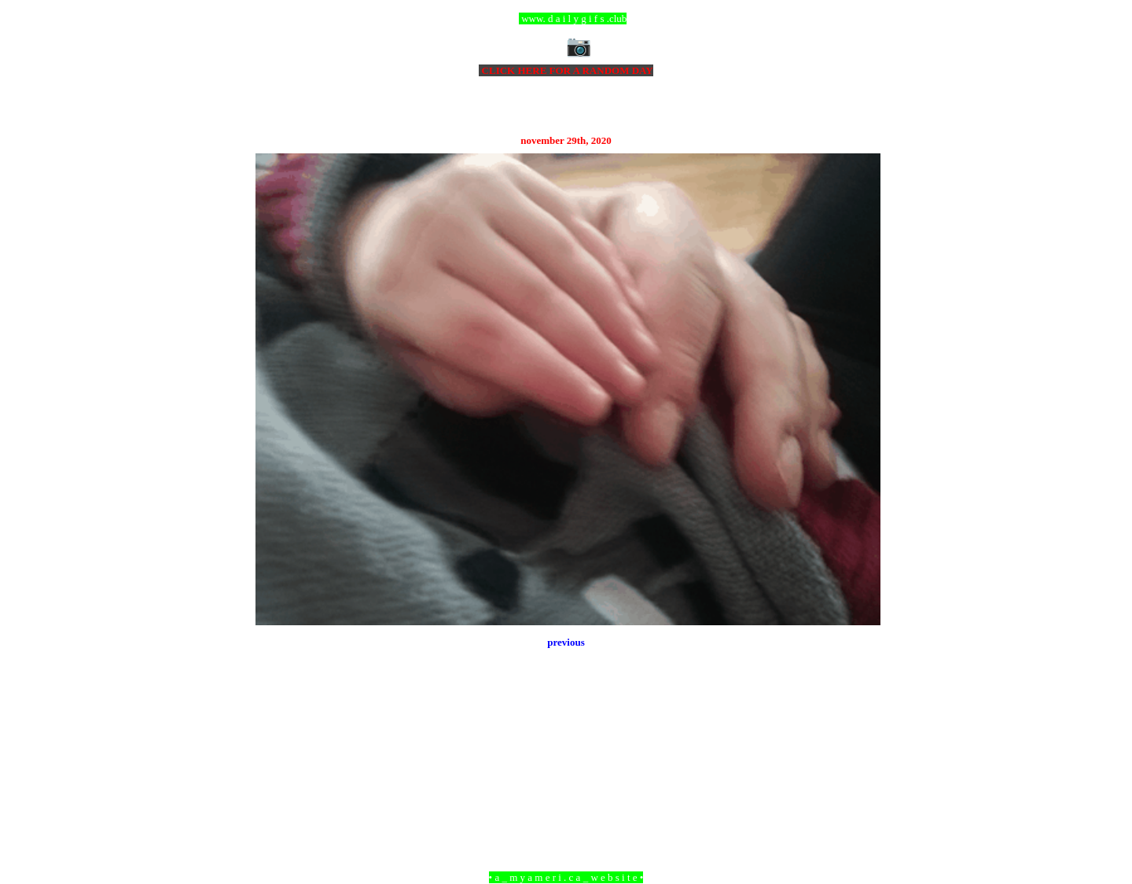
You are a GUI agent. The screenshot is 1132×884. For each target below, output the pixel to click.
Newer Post (275, 791)
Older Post (858, 791)
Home (568, 791)
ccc (566, 18)
